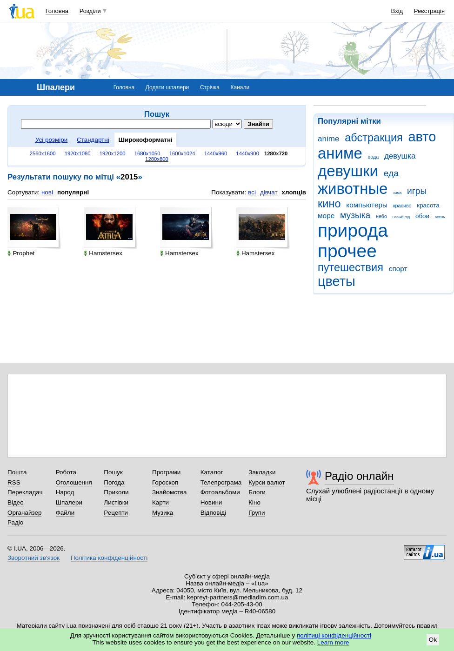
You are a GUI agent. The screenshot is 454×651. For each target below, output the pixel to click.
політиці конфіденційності (334, 635)
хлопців (294, 192)
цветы (336, 281)
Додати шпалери (167, 87)
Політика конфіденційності (109, 557)
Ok (433, 639)
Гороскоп (165, 482)
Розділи (90, 10)
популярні (73, 192)
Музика (162, 512)
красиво (402, 205)
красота (428, 205)
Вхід (397, 10)
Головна (57, 10)
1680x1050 (147, 153)
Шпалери (69, 502)
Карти (160, 502)
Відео (15, 502)
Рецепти (116, 512)
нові (47, 192)
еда (391, 173)
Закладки (261, 472)
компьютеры (366, 205)
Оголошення (74, 482)
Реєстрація (429, 10)
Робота (66, 472)
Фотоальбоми (220, 492)
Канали (240, 87)
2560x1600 (43, 153)
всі (252, 192)
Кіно (254, 502)
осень (440, 217)
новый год (401, 217)
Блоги (257, 492)
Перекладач (24, 492)
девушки (348, 170)
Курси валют (266, 482)
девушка (400, 156)
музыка (355, 215)
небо (381, 216)
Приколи (116, 492)
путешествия (350, 267)
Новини (211, 502)
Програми (166, 472)
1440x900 (247, 153)
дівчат (269, 192)
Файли (65, 512)
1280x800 (156, 159)
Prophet (20, 253)
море (326, 215)
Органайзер (24, 512)
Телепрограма (221, 482)
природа (353, 230)
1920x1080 (78, 153)
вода (373, 156)
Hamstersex (103, 253)
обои (422, 216)
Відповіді (213, 512)
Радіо (15, 522)
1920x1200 (113, 153)
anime (328, 138)
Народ (65, 492)
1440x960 (215, 153)
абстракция (374, 138)
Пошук (113, 472)
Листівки (116, 502)
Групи (256, 512)
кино (329, 204)
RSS (13, 482)
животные (352, 188)
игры (417, 191)
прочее (347, 251)
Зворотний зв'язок (33, 557)
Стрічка (210, 87)
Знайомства (169, 492)
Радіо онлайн (359, 476)
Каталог (211, 472)
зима (397, 193)
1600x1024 (182, 153)
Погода (114, 482)
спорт (398, 268)
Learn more (333, 642)
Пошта (17, 472)
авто (422, 136)
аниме (340, 153)
